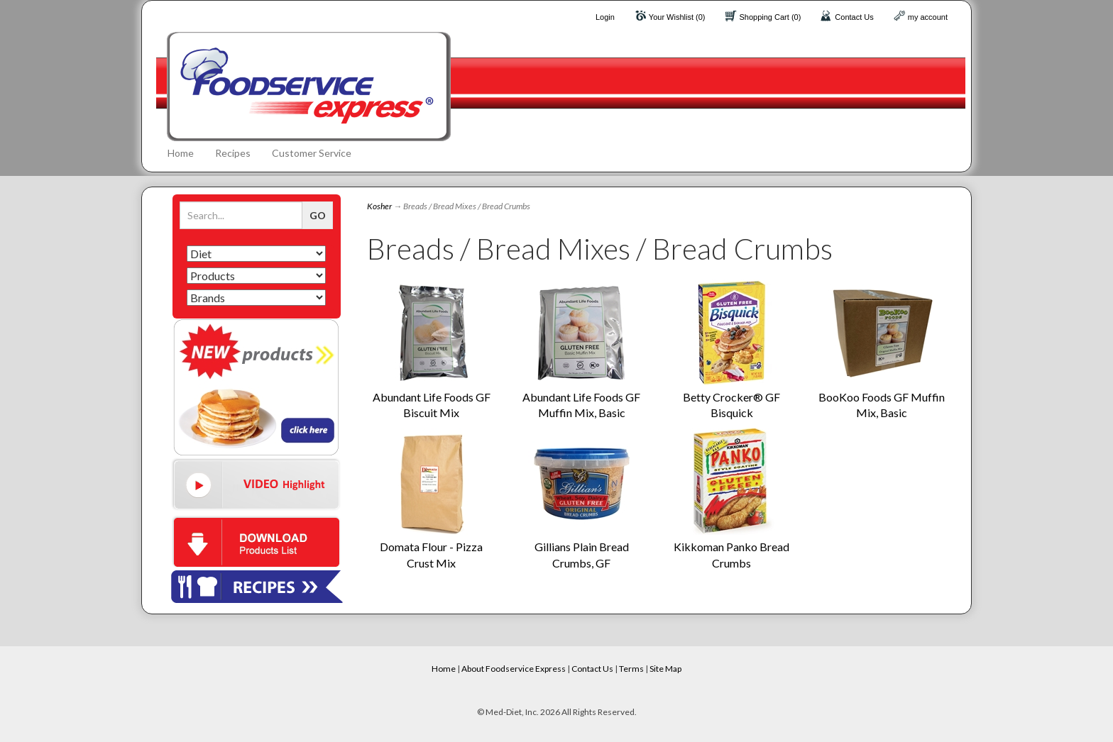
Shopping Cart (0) (770, 17)
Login (605, 17)
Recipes (233, 153)
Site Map (665, 668)
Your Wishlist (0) (677, 17)
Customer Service (311, 153)
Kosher (379, 206)
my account (928, 17)
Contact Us (854, 17)
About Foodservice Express (513, 668)
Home (181, 153)
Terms (631, 668)
